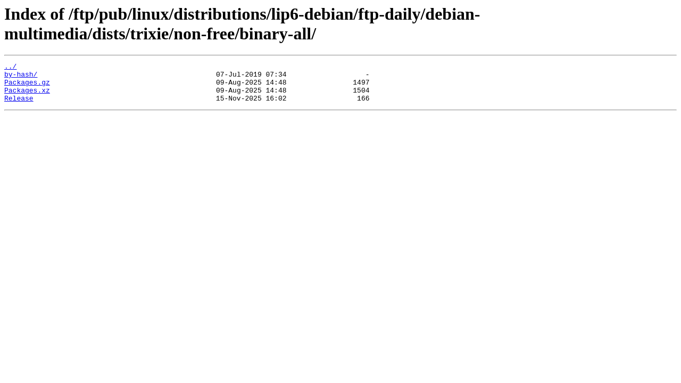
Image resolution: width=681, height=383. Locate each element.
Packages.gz (27, 86)
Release (19, 106)
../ (10, 67)
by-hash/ (20, 77)
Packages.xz (27, 96)
